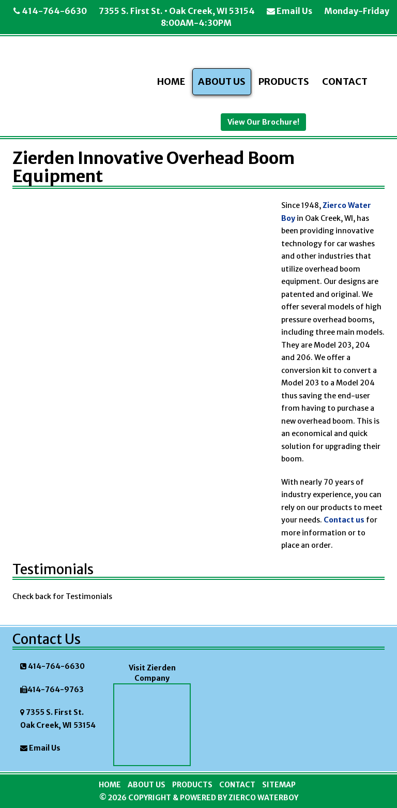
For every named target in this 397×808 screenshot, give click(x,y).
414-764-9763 (55, 689)
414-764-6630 (50, 11)
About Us (222, 81)
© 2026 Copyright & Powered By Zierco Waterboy (198, 797)
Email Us (289, 11)
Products (283, 81)
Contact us (343, 520)
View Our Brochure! (263, 122)
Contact (345, 81)
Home (171, 81)
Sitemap (279, 784)
